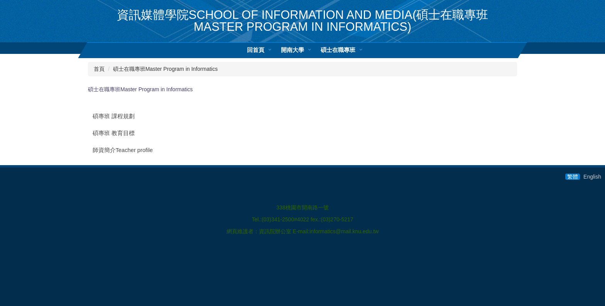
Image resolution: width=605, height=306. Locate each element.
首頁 (99, 69)
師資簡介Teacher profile (123, 150)
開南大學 (292, 50)
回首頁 (255, 50)
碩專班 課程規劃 (114, 116)
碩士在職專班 (338, 50)
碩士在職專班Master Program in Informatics (165, 69)
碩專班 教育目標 (114, 133)
